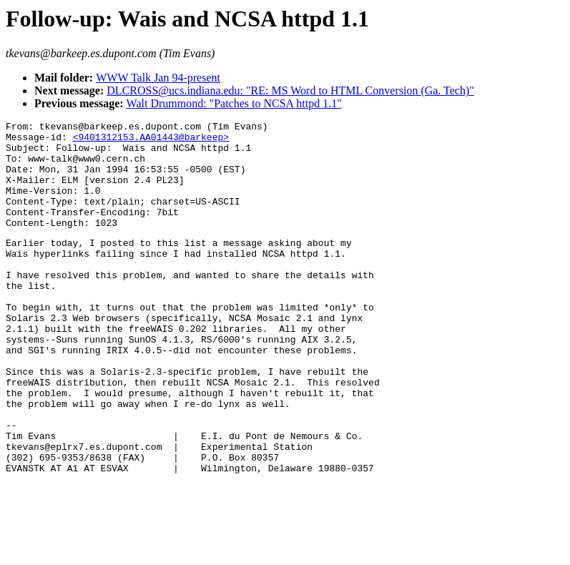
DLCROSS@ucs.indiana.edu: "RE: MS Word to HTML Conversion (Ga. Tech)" (290, 90)
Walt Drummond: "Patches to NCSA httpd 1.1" (234, 103)
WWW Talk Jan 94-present (158, 78)
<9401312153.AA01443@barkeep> (151, 140)
